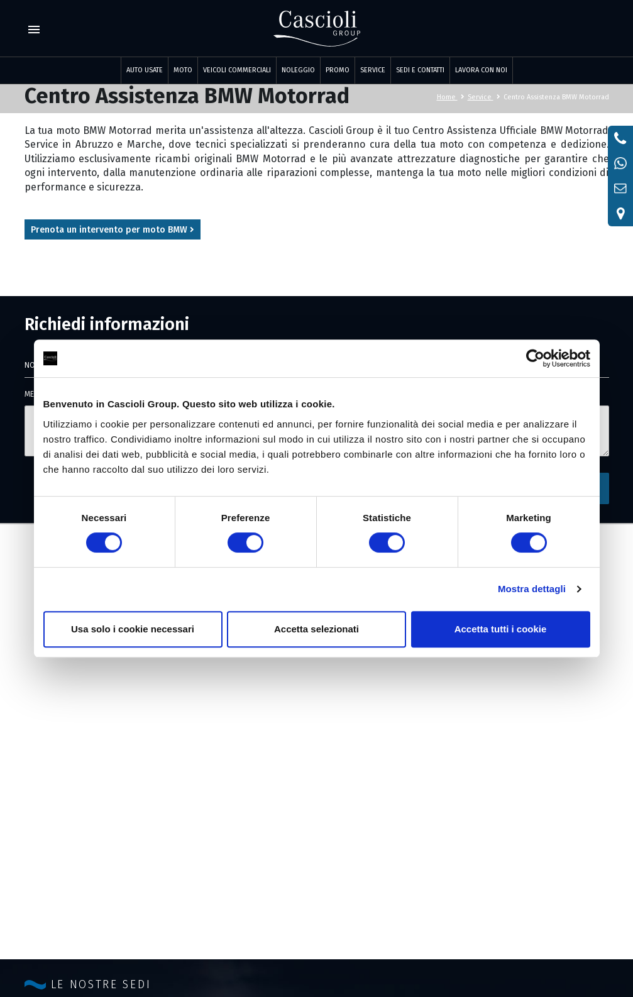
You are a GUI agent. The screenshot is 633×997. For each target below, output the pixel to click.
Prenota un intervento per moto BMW (112, 229)
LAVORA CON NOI (481, 70)
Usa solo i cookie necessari (132, 629)
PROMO (338, 70)
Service (484, 97)
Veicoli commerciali (237, 70)
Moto (182, 70)
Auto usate (144, 70)
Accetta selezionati (316, 629)
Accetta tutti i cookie (500, 629)
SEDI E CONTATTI (420, 70)
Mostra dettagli (532, 588)
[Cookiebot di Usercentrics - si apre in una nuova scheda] (535, 358)
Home (451, 97)
